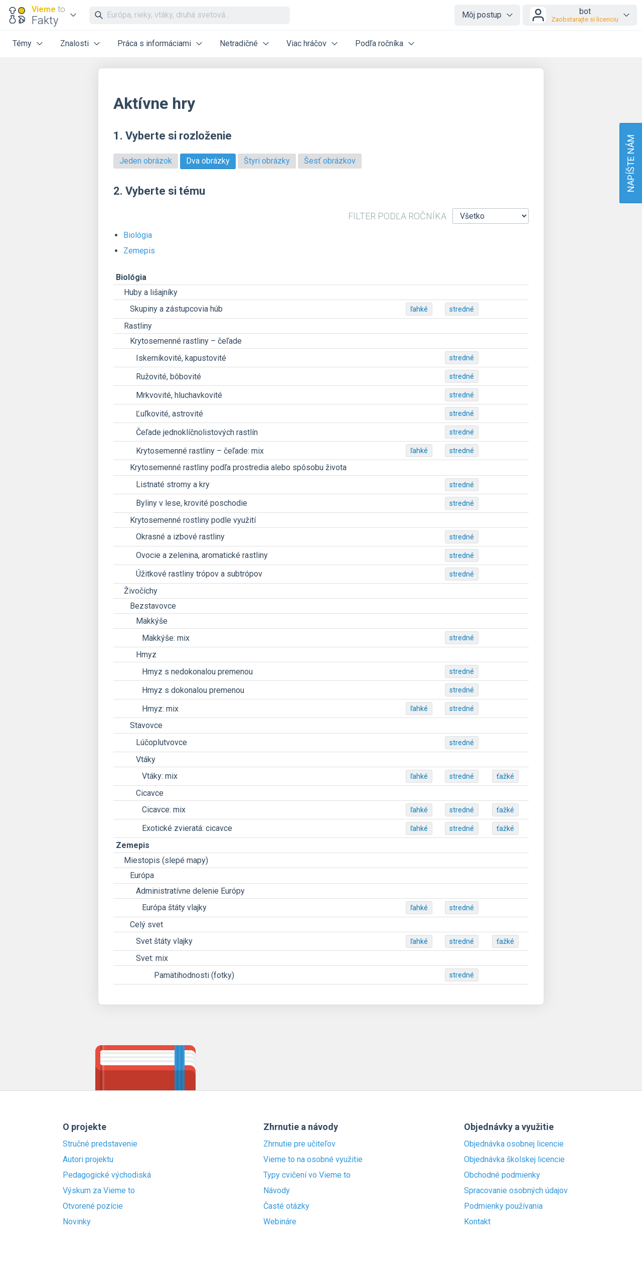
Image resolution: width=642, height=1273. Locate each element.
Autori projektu (88, 1159)
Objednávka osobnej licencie (514, 1144)
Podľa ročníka (379, 43)
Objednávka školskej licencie (514, 1159)
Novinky (77, 1221)
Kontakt (477, 1221)
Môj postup (482, 15)
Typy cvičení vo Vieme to (307, 1175)
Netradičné (239, 43)
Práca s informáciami (154, 43)
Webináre (279, 1221)
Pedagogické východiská (107, 1175)
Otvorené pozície (93, 1206)
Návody (276, 1190)
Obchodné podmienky (502, 1175)
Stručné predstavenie (100, 1144)
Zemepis (139, 250)
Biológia (137, 235)
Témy (22, 43)
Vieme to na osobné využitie (313, 1159)
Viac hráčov (306, 43)
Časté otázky (286, 1206)
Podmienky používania (503, 1206)
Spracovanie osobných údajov (516, 1190)
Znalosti (74, 43)
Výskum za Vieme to (99, 1190)
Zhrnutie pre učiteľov (299, 1144)
